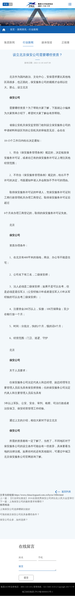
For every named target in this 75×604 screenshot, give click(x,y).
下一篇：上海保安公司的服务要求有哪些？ (22, 501)
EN (10, 4)
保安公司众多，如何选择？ (14, 520)
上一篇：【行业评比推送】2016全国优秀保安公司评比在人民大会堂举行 (37, 498)
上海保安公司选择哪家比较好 (15, 509)
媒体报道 (47, 42)
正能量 (66, 42)
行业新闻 (33, 29)
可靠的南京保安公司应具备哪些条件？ (19, 514)
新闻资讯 (21, 29)
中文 (6, 4)
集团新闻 (9, 42)
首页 (12, 29)
